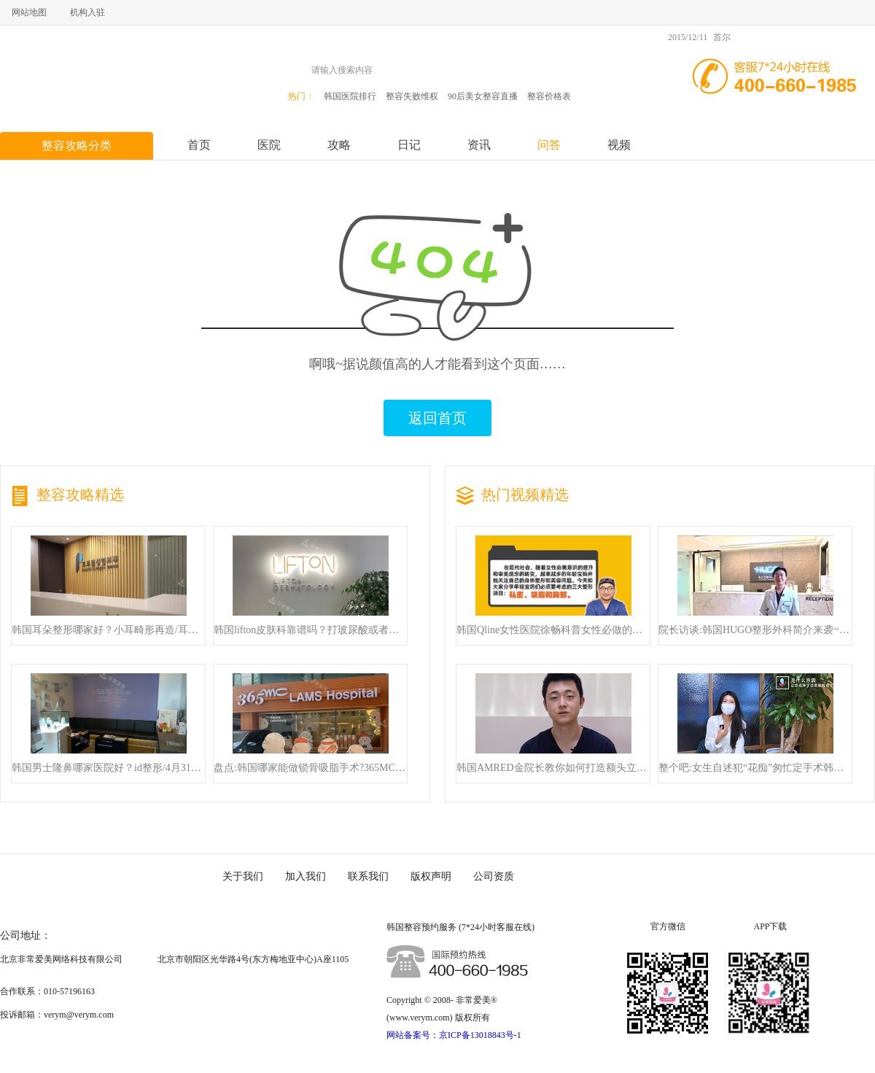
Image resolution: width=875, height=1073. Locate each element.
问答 (549, 145)
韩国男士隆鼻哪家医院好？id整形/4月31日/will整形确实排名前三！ (108, 768)
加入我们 (305, 876)
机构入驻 (87, 12)
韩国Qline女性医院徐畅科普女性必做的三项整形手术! (553, 630)
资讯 (479, 145)
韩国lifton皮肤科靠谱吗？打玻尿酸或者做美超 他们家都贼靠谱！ (310, 630)
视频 (619, 145)
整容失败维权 (412, 96)
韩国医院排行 (350, 96)
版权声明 (431, 876)
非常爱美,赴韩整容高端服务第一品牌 (91, 77)
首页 (199, 145)
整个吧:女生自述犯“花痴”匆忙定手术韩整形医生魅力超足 (755, 768)
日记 (409, 145)
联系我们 (368, 876)
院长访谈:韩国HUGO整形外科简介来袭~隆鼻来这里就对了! (755, 630)
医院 (269, 145)
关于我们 (242, 876)
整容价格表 (549, 96)
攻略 (339, 145)
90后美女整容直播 (483, 96)
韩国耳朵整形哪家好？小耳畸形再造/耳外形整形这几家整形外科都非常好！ (108, 630)
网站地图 (29, 12)
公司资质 (493, 876)
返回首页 (437, 418)
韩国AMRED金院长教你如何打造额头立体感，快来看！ (553, 768)
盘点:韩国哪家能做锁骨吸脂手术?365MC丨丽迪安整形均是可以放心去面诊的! (310, 768)
